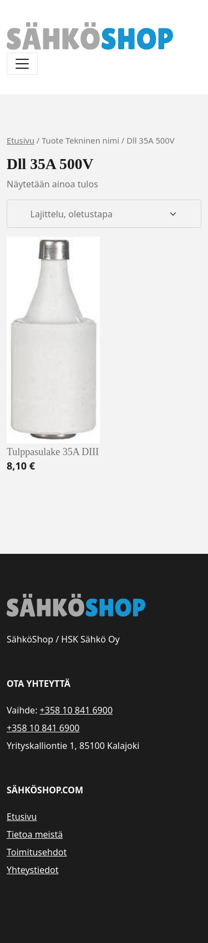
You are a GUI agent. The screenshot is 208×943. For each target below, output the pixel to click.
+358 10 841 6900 (76, 710)
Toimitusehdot (37, 852)
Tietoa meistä (35, 834)
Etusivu (20, 140)
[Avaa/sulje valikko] (22, 64)
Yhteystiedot (32, 870)
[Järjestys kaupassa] (104, 214)
